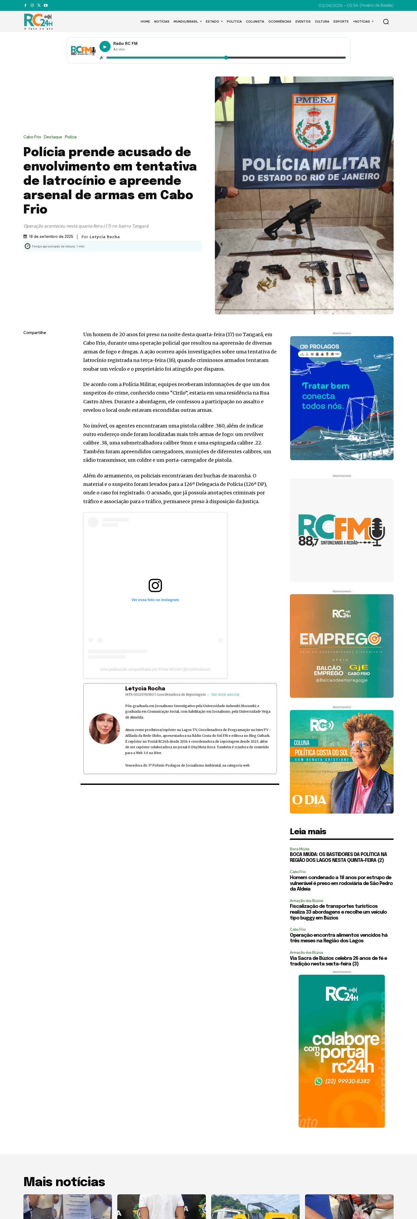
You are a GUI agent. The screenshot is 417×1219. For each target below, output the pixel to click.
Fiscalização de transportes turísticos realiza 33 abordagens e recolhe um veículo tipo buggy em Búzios (338, 912)
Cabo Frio (33, 137)
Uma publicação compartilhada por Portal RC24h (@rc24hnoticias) (155, 669)
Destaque (54, 137)
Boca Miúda (299, 849)
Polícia (72, 137)
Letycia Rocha (105, 236)
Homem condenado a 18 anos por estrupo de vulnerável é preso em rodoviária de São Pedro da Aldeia (341, 883)
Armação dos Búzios (306, 901)
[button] (386, 21)
